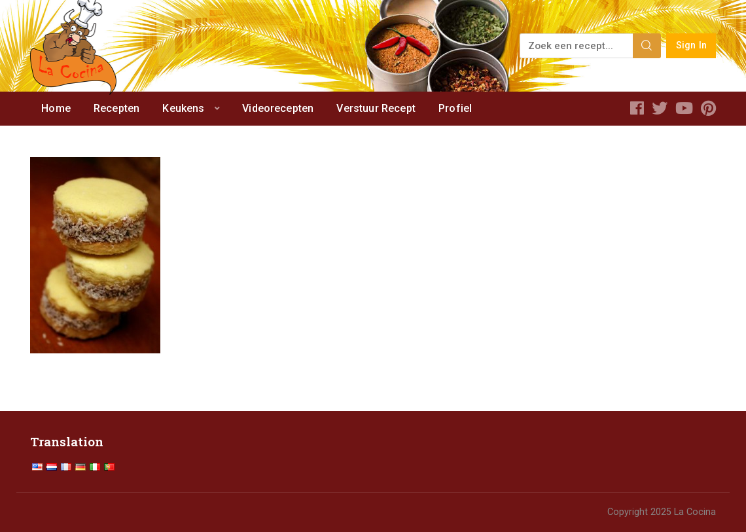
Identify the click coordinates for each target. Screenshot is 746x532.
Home (56, 108)
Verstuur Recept (375, 108)
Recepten (116, 108)
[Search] (647, 45)
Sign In (691, 45)
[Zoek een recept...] (577, 45)
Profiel (455, 108)
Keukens (183, 108)
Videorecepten (277, 108)
